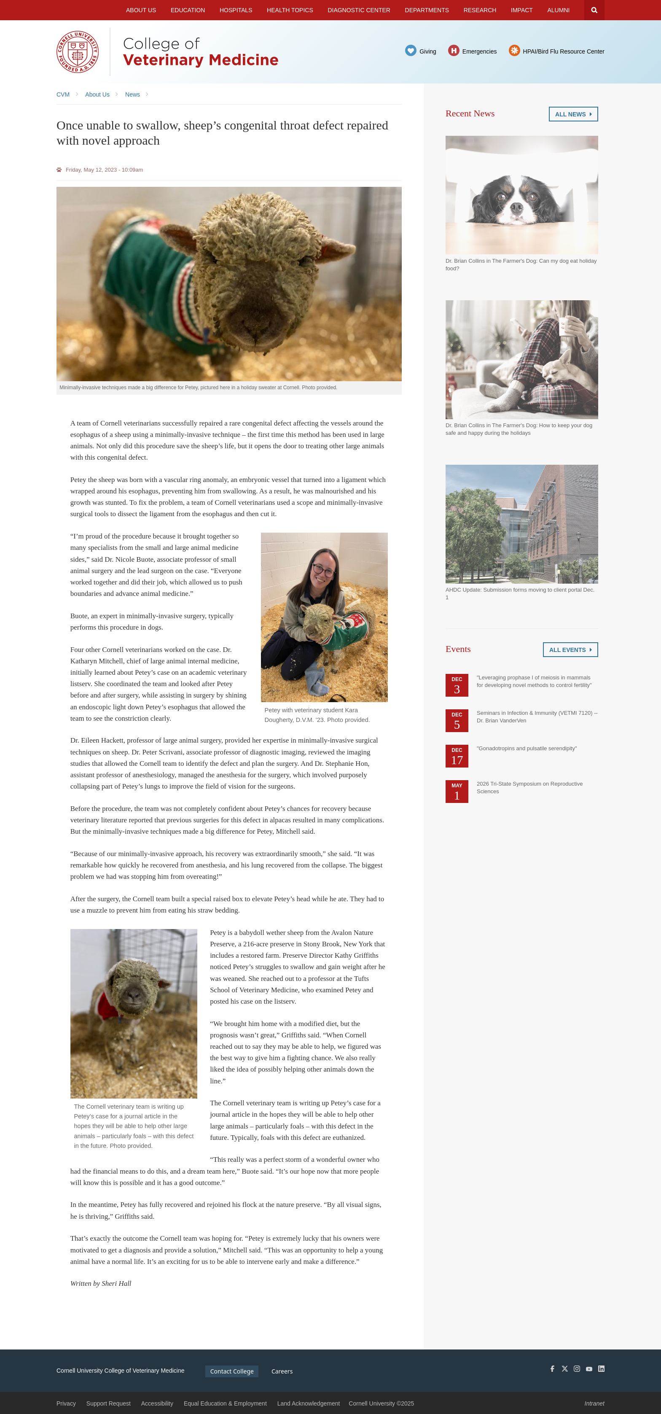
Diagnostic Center (359, 10)
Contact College (232, 1371)
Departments (427, 10)
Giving (427, 51)
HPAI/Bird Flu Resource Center (564, 51)
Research (480, 10)
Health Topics (290, 10)
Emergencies (479, 51)
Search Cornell (594, 10)
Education (188, 10)
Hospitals (236, 10)
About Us (141, 10)
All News (573, 114)
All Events (570, 649)
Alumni (559, 10)
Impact (522, 10)
